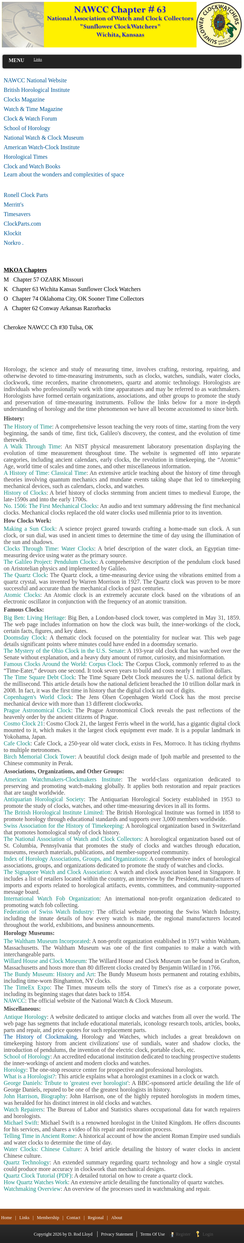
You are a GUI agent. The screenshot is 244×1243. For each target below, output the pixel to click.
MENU (17, 60)
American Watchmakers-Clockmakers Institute (62, 779)
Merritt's (13, 204)
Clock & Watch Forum (30, 118)
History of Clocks (25, 493)
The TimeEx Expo (27, 987)
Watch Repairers (23, 1109)
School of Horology (27, 128)
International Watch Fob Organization (51, 898)
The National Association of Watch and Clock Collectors (72, 839)
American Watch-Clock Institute (42, 147)
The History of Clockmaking (40, 1037)
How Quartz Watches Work (36, 1182)
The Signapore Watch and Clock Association (57, 872)
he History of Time (29, 426)
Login (208, 1234)
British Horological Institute (37, 90)
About (116, 1217)
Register (183, 1234)
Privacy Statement (117, 1234)
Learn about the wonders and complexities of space (64, 174)
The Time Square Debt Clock (39, 677)
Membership (48, 1217)
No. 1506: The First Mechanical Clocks (50, 506)
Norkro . (13, 243)
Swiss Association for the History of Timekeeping (63, 826)
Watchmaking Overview (32, 1189)
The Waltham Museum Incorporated (46, 941)
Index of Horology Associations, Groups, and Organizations (75, 859)
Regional (95, 1217)
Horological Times (26, 157)
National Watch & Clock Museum (44, 138)
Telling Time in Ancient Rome (39, 1136)
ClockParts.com (34, 224)
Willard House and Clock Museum (44, 961)
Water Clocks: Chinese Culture (42, 1149)
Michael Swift (20, 1123)
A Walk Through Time (32, 446)
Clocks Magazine (24, 99)
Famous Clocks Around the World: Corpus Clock (63, 664)
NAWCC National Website (35, 80)
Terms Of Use (152, 1234)
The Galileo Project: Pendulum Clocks (50, 562)
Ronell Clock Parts (26, 195)
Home (6, 1217)
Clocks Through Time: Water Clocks (49, 548)
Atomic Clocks (22, 595)
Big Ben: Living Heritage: (35, 618)
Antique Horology (25, 1017)
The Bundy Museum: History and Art (49, 974)
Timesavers (17, 214)
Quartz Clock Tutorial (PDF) (37, 1175)
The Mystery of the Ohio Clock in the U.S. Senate (64, 651)
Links (24, 1217)
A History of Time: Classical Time (45, 473)
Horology (15, 1070)
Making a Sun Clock (29, 529)
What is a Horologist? (29, 1076)
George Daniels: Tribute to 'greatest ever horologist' (66, 1083)
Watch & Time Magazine (33, 109)
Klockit (12, 233)
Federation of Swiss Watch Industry (48, 912)
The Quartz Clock (25, 575)
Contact (73, 1217)
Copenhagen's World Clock (38, 697)
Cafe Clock (17, 743)
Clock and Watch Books (32, 166)
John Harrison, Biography (35, 1096)
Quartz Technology (27, 1162)
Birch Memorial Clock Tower (39, 756)
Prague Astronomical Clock (37, 710)
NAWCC (14, 1000)
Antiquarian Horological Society (44, 799)
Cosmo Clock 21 (23, 723)
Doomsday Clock (25, 637)
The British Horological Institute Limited (53, 812)
